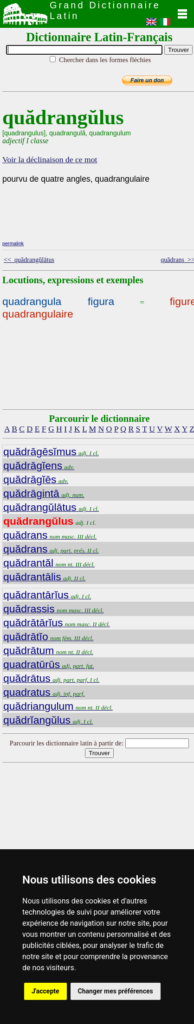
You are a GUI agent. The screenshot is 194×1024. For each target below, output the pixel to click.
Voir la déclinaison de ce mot (49, 159)
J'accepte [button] (45, 991)
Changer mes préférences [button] (115, 991)
